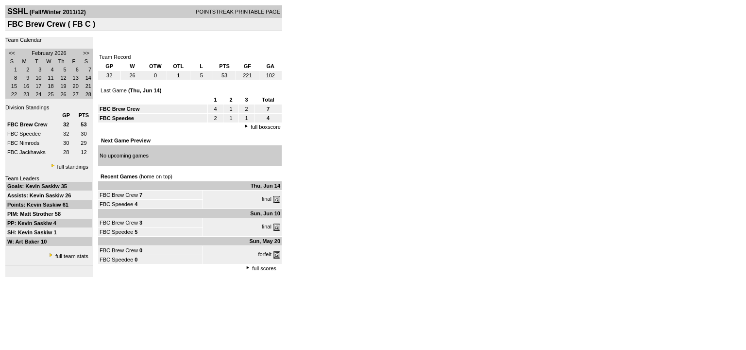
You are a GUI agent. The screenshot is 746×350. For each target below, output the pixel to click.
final (266, 199)
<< (12, 53)
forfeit (264, 254)
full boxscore (266, 127)
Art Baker (28, 242)
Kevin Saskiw (43, 186)
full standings (72, 167)
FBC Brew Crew (119, 195)
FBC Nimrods (23, 143)
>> (86, 53)
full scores (264, 268)
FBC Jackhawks (26, 152)
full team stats (71, 256)
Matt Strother (37, 214)
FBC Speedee (24, 134)
